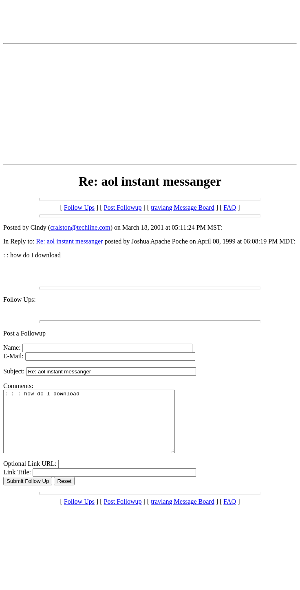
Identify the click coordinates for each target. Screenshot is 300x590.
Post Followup (123, 207)
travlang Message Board (182, 207)
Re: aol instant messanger (69, 241)
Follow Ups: (19, 299)
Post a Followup (24, 333)
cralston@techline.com (80, 227)
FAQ (229, 207)
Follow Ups (79, 207)
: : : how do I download (99, 427)
